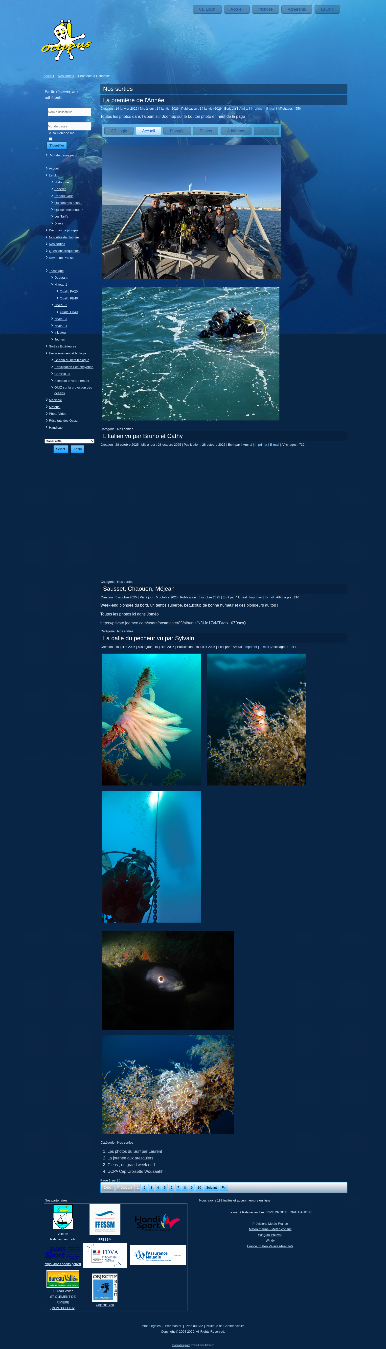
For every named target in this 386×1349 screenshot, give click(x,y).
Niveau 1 (60, 284)
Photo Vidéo (58, 414)
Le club (54, 175)
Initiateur (60, 332)
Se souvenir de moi (61, 133)
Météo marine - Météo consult (270, 1229)
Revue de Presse (61, 258)
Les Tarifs (61, 216)
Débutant (61, 277)
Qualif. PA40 (69, 312)
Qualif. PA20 (69, 291)
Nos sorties (66, 76)
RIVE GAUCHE (301, 1212)
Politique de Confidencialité (225, 1326)
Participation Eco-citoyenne (73, 367)
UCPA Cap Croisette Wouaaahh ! (137, 1171)
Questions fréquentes (64, 251)
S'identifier (56, 145)
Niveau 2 (60, 305)
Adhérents (297, 9)
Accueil (236, 9)
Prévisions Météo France (270, 1224)
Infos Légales (150, 1326)
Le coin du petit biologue (71, 360)
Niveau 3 (60, 319)
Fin (224, 1187)
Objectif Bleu (105, 1305)
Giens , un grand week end (131, 1165)
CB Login (207, 9)
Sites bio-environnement (71, 381)
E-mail (271, 108)
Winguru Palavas (270, 1235)
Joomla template (181, 1345)
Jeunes (59, 339)
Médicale (55, 400)
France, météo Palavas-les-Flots (270, 1246)
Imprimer (258, 108)
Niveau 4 (60, 326)
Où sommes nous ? (68, 203)
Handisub (56, 427)
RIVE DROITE (276, 1212)
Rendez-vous (63, 196)
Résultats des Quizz (63, 420)
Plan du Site (194, 1326)
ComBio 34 (62, 374)
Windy (270, 1240)
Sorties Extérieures (62, 346)
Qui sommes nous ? (68, 210)
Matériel (54, 407)
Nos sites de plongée (64, 237)
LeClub (327, 9)
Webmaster (173, 1326)
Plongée (265, 9)
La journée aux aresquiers (130, 1158)
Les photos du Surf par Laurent (135, 1151)
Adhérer (60, 189)
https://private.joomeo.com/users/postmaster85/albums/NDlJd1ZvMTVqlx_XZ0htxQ (173, 623)
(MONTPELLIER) (62, 1308)
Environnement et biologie (67, 353)
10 (199, 1187)
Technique (56, 271)
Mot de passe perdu (64, 155)
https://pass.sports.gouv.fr (63, 1264)
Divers (59, 223)
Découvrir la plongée (63, 230)
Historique (61, 182)
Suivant (211, 1187)
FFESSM (105, 1239)
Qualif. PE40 (69, 298)
